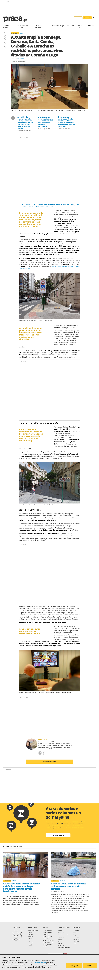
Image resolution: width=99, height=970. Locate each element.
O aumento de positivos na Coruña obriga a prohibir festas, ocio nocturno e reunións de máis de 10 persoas (66, 121)
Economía (61, 945)
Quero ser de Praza (58, 835)
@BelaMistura (22, 59)
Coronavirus (15, 33)
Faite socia (87, 18)
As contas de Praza (48, 942)
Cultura (60, 939)
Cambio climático (6, 27)
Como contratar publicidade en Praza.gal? (47, 932)
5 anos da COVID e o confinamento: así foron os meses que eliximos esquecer (68, 886)
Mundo (60, 943)
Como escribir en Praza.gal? (48, 937)
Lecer (59, 941)
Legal (29, 941)
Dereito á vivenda (38, 27)
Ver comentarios (49, 761)
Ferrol (75, 933)
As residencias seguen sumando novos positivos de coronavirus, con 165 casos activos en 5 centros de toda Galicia (25, 122)
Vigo (74, 943)
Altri (72, 26)
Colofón (30, 939)
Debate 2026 (79, 27)
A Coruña (76, 930)
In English (30, 945)
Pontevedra (76, 939)
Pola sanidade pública (23, 27)
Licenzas (30, 936)
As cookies (31, 943)
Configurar (74, 965)
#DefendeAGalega (57, 26)
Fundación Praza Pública (33, 931)
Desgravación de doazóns (48, 945)
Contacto (30, 934)
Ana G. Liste (14, 59)
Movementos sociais (64, 947)
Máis (92, 26)
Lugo (74, 935)
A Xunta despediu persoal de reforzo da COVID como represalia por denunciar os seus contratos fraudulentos (22, 887)
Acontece (22, 33)
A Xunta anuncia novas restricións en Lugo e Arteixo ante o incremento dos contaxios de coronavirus (46, 121)
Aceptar (90, 965)
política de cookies (39, 963)
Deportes (61, 933)
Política (14, 881)
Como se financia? (48, 940)
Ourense (76, 937)
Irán (67, 26)
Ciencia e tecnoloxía (64, 935)
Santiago (76, 941)
